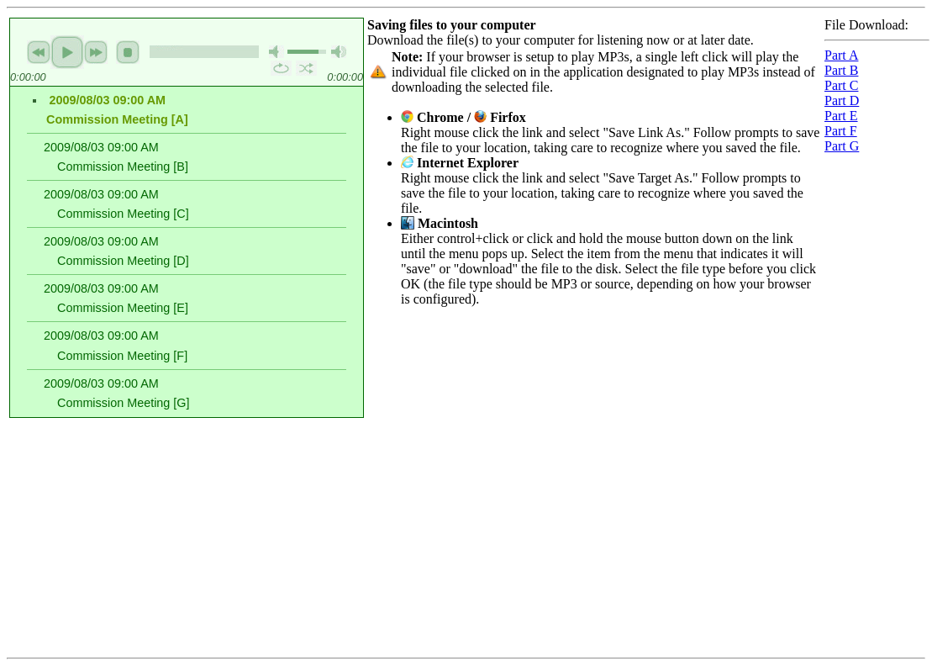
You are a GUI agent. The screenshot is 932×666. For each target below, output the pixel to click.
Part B (841, 70)
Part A (841, 55)
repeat (281, 68)
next (96, 52)
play (67, 52)
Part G (841, 146)
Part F (840, 131)
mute (276, 51)
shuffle (306, 68)
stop (128, 52)
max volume (338, 51)
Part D (841, 100)
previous (38, 52)
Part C (841, 85)
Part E (841, 115)
